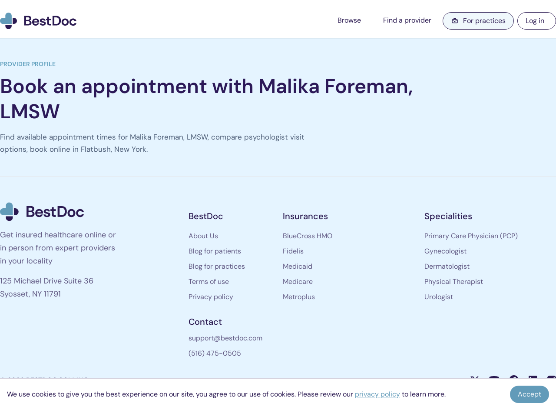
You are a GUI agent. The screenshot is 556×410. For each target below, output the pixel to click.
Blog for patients (215, 251)
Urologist (438, 296)
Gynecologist (445, 251)
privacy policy (377, 394)
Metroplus (299, 296)
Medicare (298, 281)
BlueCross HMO (307, 235)
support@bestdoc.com (225, 338)
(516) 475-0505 (215, 353)
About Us (203, 235)
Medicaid (297, 266)
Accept (529, 394)
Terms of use (209, 281)
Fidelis (293, 251)
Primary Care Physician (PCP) (471, 235)
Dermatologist (447, 266)
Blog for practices (217, 266)
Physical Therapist (453, 281)
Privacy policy (211, 296)
